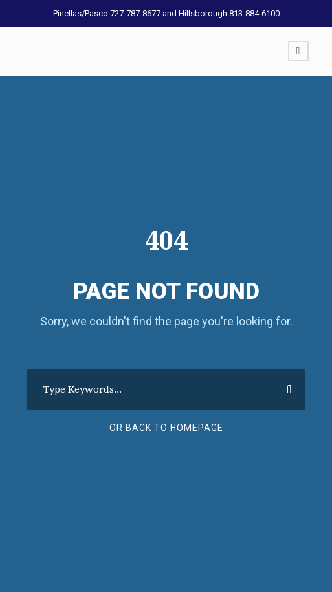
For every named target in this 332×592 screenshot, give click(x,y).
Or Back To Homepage (166, 427)
